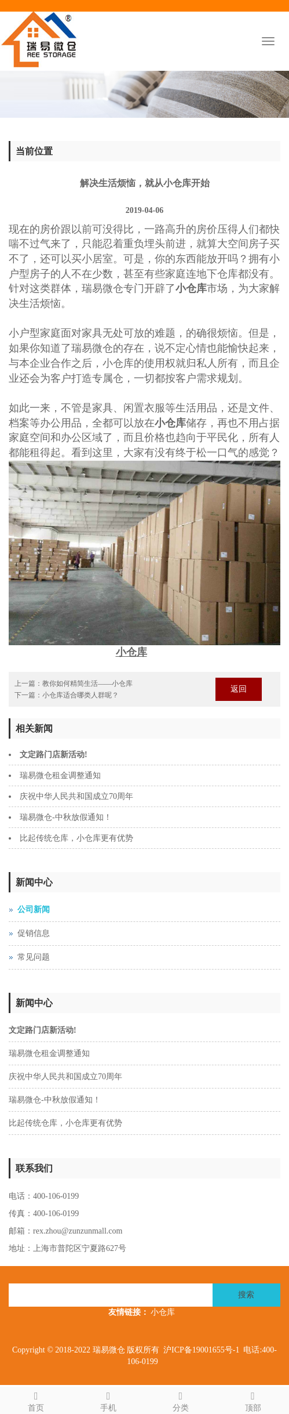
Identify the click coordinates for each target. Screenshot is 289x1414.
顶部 (253, 1399)
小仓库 (163, 1312)
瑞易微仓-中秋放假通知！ (66, 817)
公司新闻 (33, 909)
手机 (108, 1399)
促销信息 (33, 933)
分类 (181, 1399)
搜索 (246, 1294)
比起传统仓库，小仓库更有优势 (76, 838)
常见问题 (33, 957)
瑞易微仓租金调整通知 (60, 775)
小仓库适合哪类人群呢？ (80, 695)
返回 (239, 689)
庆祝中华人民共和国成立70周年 (76, 796)
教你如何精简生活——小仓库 (87, 683)
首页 (36, 1399)
